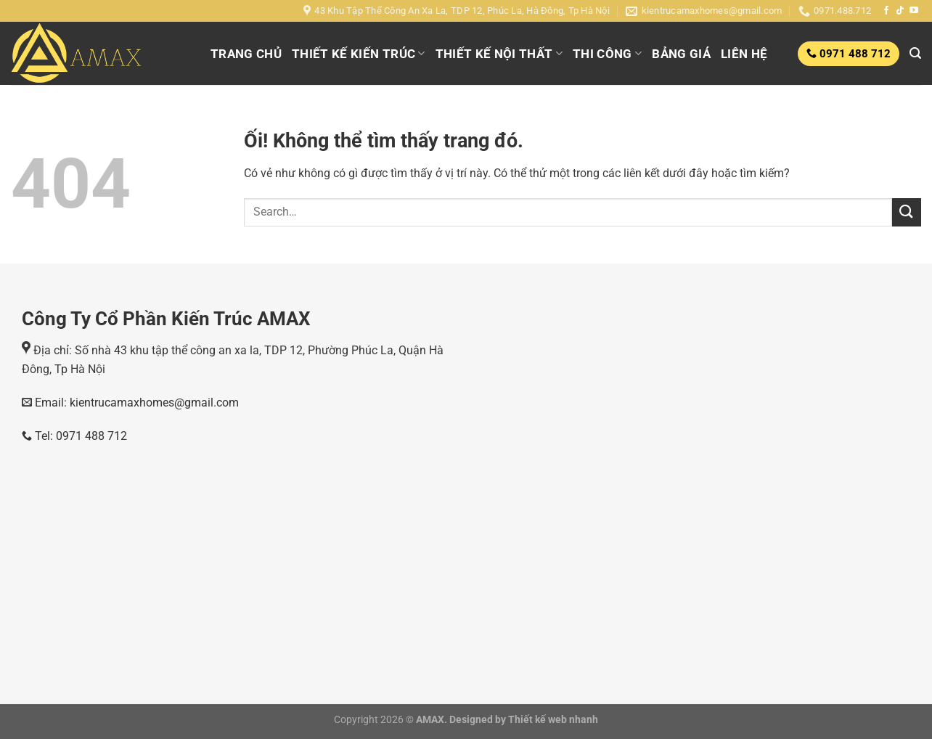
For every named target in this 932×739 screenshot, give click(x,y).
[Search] (915, 53)
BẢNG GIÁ (681, 53)
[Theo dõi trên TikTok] (900, 11)
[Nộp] (906, 212)
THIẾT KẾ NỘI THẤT (499, 53)
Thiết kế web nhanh (552, 720)
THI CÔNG (607, 53)
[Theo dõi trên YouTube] (913, 11)
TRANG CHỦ (246, 53)
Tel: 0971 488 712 (74, 436)
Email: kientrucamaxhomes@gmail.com (135, 402)
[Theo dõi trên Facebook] (886, 11)
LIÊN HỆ (744, 53)
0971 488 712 (854, 53)
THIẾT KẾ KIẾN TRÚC (358, 53)
